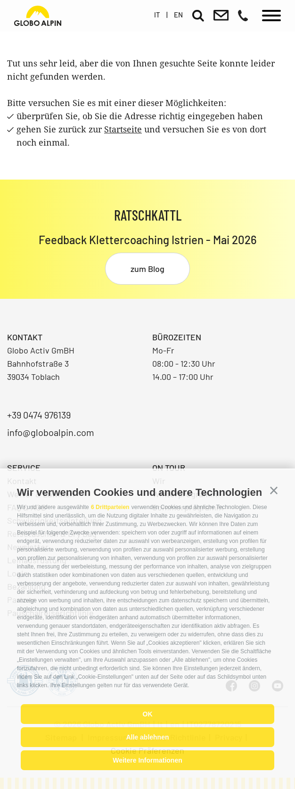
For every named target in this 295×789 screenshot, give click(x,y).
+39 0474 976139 (39, 414)
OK (148, 714)
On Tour (168, 467)
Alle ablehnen (147, 737)
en (178, 14)
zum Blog (147, 268)
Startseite (123, 129)
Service (24, 467)
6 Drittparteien (110, 507)
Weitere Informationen (147, 760)
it (157, 14)
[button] (274, 490)
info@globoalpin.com (50, 432)
